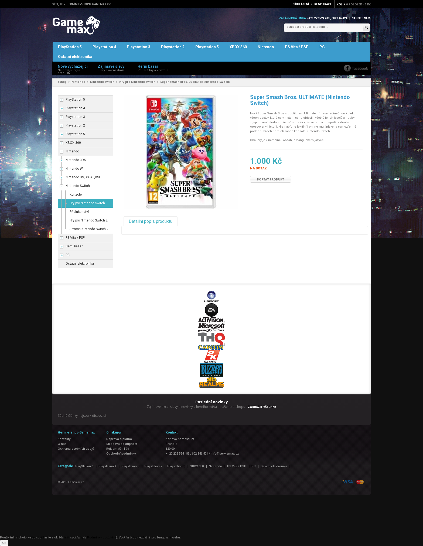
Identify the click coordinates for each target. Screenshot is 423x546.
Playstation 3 (138, 47)
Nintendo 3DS (76, 160)
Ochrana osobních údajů (76, 448)
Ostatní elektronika (75, 56)
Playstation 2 (173, 47)
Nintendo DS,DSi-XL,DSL (83, 177)
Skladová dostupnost (121, 444)
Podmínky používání (101, 537)
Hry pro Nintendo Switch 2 (89, 220)
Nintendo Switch (102, 82)
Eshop (62, 82)
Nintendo (266, 47)
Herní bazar (74, 246)
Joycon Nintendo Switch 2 (89, 229)
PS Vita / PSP (297, 47)
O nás (62, 444)
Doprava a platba (119, 439)
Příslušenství (79, 212)
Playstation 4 (104, 47)
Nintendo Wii (75, 168)
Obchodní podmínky (121, 453)
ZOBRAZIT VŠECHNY (262, 407)
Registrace (323, 4)
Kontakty (64, 439)
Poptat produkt (270, 179)
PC (322, 47)
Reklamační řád (117, 448)
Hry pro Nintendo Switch (137, 82)
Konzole (76, 194)
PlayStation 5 (70, 47)
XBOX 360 (238, 47)
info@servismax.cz (225, 453)
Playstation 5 (207, 47)
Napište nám (361, 18)
